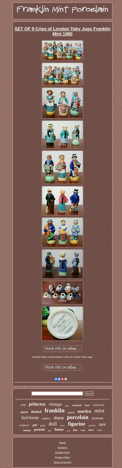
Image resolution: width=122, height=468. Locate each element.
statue (62, 425)
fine (75, 430)
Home (62, 442)
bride (83, 430)
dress (67, 406)
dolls (49, 431)
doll (53, 424)
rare (102, 424)
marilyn (84, 411)
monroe (97, 418)
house (59, 429)
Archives (62, 447)
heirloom (30, 417)
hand (87, 405)
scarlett (91, 425)
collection (98, 405)
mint (99, 411)
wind (99, 430)
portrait (39, 429)
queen (24, 412)
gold (68, 431)
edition (46, 418)
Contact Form (62, 452)
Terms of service (62, 462)
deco (91, 429)
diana (59, 418)
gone (42, 425)
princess (37, 404)
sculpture (24, 425)
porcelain (77, 417)
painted (71, 412)
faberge (27, 430)
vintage (55, 404)
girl (35, 425)
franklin (55, 410)
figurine (76, 424)
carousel (76, 405)
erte (23, 405)
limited (36, 412)
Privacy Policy (62, 457)
